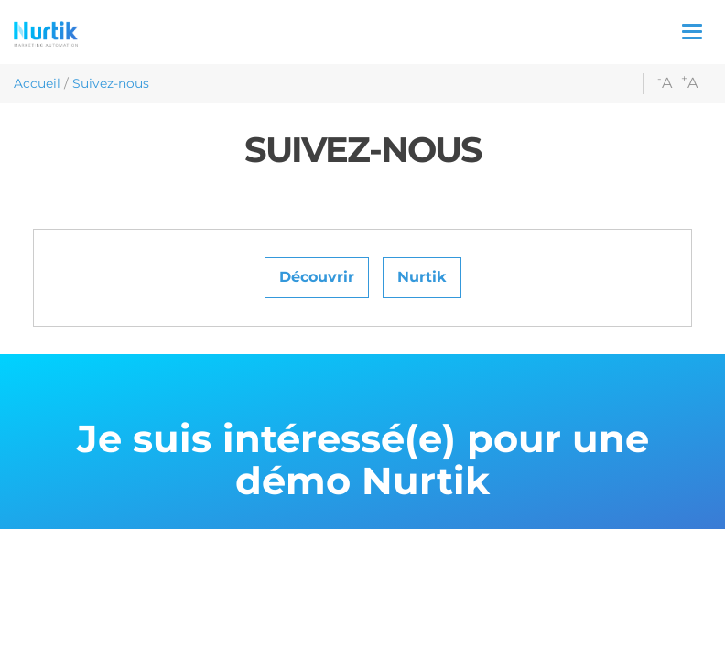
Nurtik (422, 277)
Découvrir (316, 277)
